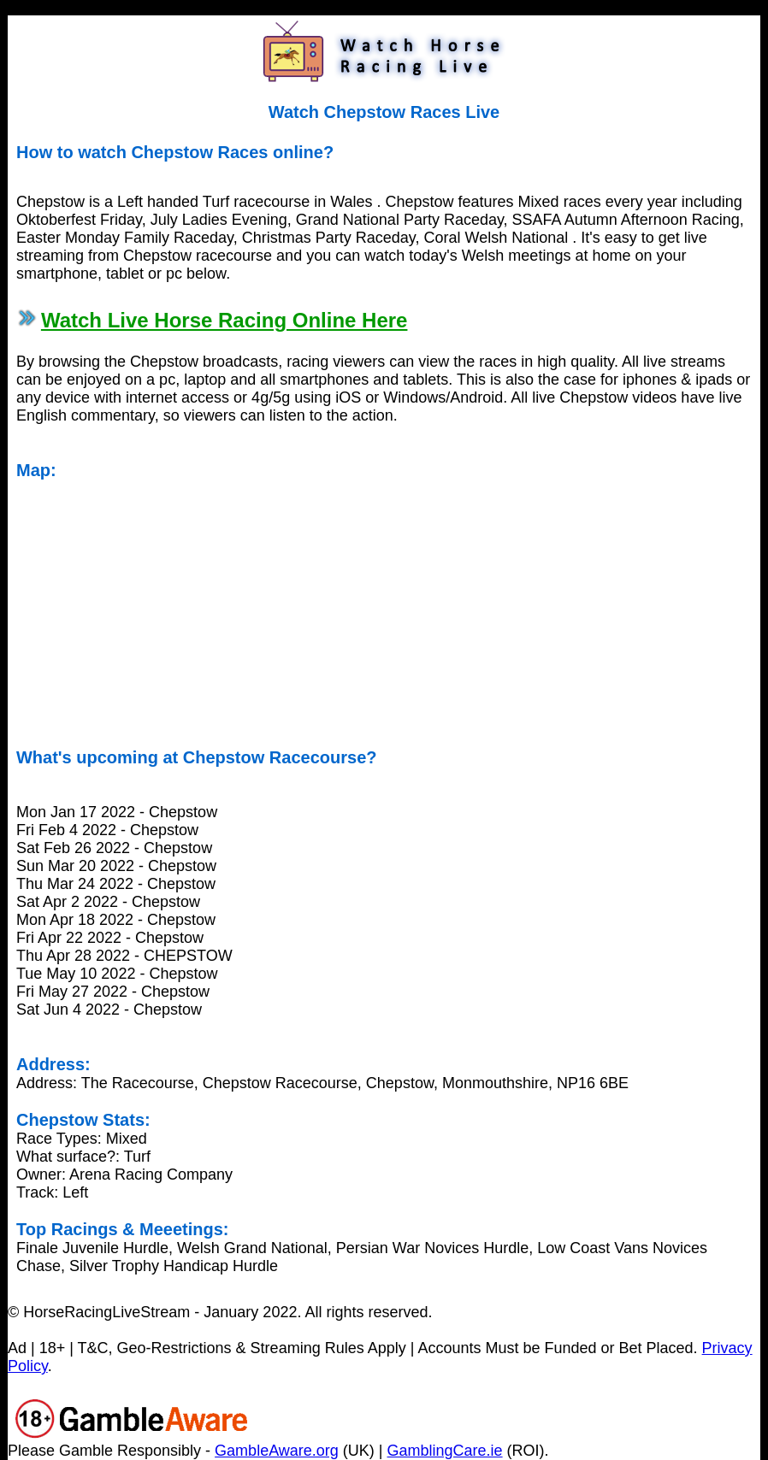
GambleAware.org (277, 1450)
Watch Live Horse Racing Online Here (224, 320)
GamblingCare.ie (445, 1450)
